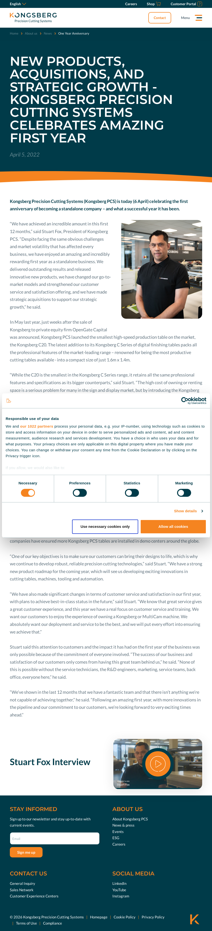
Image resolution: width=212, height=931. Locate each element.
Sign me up (26, 852)
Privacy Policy (153, 916)
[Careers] (131, 4)
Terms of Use (26, 923)
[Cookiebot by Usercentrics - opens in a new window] (184, 400)
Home (14, 33)
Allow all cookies (173, 526)
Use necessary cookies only (105, 526)
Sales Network (21, 889)
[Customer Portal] (186, 4)
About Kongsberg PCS (130, 818)
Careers (118, 844)
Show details (185, 511)
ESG (115, 837)
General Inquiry (22, 883)
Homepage (98, 916)
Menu (185, 18)
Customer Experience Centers (34, 896)
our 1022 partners (36, 426)
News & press (123, 825)
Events (118, 831)
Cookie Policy (125, 916)
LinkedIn (119, 883)
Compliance (52, 923)
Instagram (120, 896)
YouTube (119, 889)
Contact (160, 18)
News (48, 33)
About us (31, 33)
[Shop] (154, 4)
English (18, 4)
